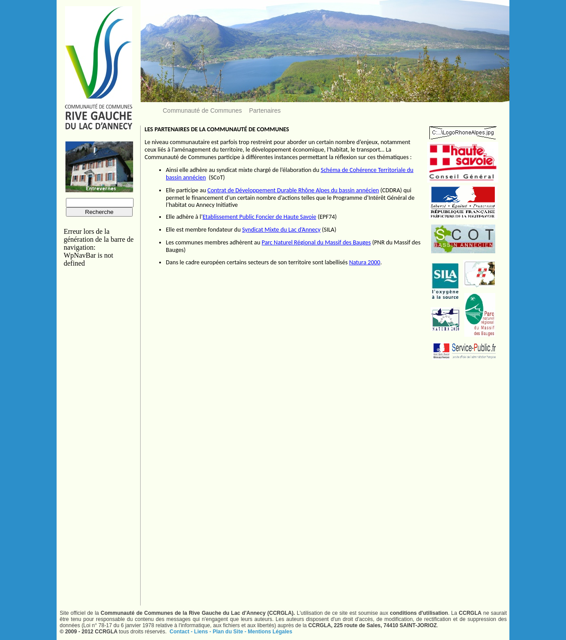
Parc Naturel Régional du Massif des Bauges (316, 242)
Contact (180, 632)
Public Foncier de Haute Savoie (277, 217)
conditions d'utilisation (419, 613)
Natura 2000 (364, 262)
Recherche (99, 212)
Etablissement (220, 217)
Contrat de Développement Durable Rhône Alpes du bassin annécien (293, 190)
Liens (202, 632)
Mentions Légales (270, 632)
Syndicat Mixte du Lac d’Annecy (281, 229)
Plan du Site (229, 632)
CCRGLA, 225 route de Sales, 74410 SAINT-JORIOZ (372, 625)
